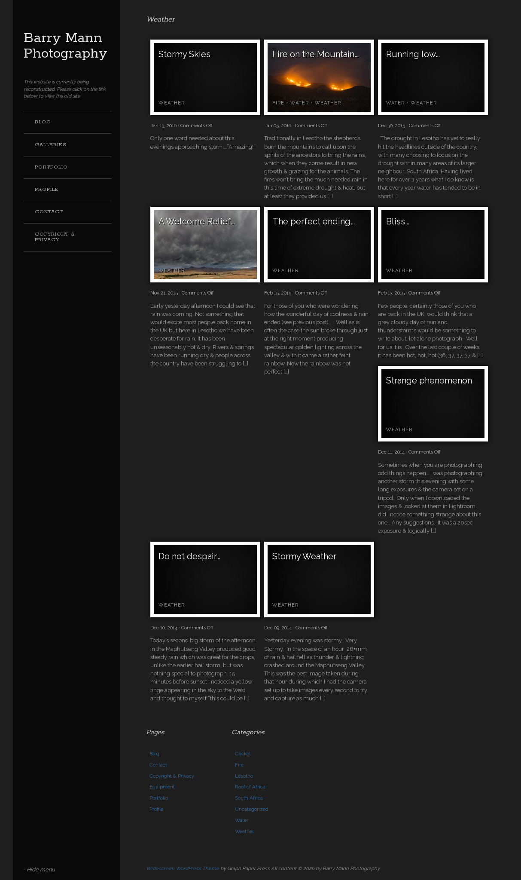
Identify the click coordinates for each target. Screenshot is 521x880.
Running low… (413, 54)
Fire (278, 103)
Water (299, 103)
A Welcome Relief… (196, 221)
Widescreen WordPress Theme (182, 868)
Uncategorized (251, 809)
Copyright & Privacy (55, 237)
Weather (171, 103)
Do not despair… (189, 556)
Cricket (243, 754)
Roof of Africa (250, 787)
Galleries (51, 145)
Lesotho (244, 776)
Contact (49, 212)
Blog (43, 122)
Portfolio (51, 167)
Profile (47, 190)
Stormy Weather (304, 556)
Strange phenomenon (429, 380)
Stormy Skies (184, 54)
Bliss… (397, 221)
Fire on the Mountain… (315, 54)
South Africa (249, 798)
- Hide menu (39, 869)
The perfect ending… (313, 221)
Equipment (162, 787)
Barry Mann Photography (65, 46)
